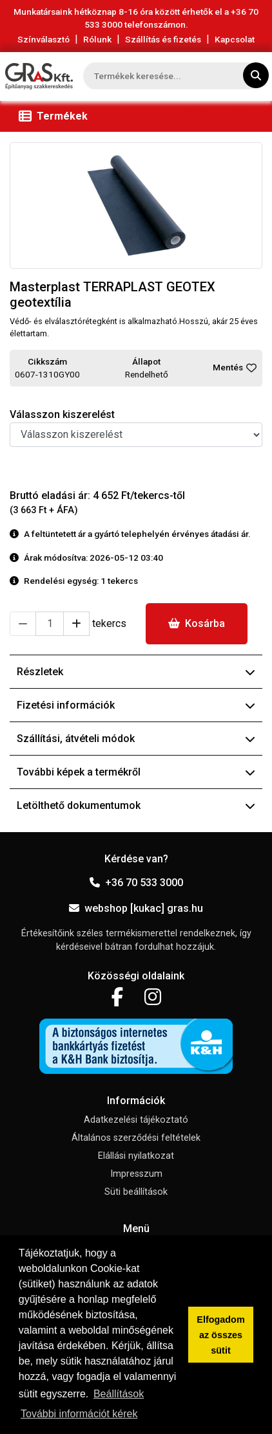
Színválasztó (43, 39)
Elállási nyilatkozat (136, 1155)
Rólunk (97, 39)
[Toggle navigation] (55, 116)
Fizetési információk (136, 705)
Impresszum (136, 1173)
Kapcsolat (235, 39)
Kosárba (196, 623)
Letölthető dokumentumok (136, 805)
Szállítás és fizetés (163, 39)
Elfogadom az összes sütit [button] (220, 1335)
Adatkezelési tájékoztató (136, 1119)
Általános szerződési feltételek (136, 1137)
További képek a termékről (136, 772)
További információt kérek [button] (79, 1413)
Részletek (136, 672)
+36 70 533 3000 (136, 882)
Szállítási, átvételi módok (136, 738)
